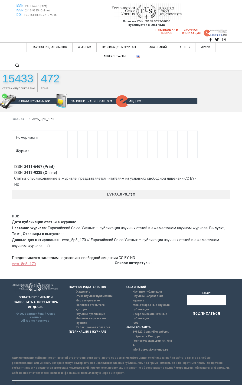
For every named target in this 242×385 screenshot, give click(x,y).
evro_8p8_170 (24, 264)
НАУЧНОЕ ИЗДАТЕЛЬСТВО (49, 47)
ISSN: (20, 6)
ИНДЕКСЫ (136, 101)
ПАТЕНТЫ (184, 47)
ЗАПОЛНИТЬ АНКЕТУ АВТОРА (91, 101)
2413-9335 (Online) (37, 10)
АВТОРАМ (84, 47)
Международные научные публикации (151, 307)
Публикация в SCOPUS (166, 31)
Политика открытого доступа (90, 307)
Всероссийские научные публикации (150, 316)
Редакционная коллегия (93, 327)
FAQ (135, 322)
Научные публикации (90, 314)
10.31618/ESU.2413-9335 (40, 15)
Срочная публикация (191, 31)
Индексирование (88, 300)
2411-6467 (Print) (36, 6)
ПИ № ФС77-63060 (157, 21)
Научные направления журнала (91, 320)
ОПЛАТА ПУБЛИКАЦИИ (34, 101)
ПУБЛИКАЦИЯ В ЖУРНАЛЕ (119, 47)
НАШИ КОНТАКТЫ (114, 56)
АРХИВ (205, 47)
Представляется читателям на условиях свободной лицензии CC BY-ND (73, 258)
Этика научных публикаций (94, 296)
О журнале (83, 291)
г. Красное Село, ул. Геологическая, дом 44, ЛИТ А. (153, 341)
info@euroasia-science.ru (150, 349)
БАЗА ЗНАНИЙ (157, 47)
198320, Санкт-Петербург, (151, 331)
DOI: (19, 15)
